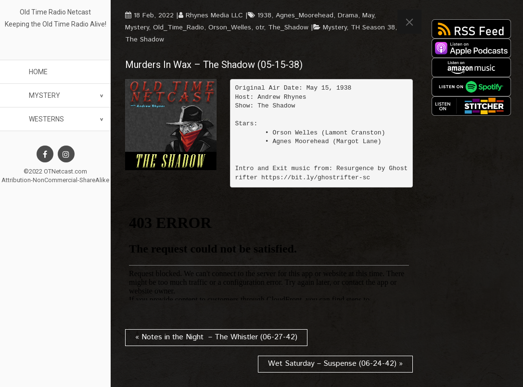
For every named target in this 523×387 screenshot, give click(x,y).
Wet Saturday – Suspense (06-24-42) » (335, 363)
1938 (264, 15)
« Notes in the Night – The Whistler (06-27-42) (216, 337)
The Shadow (144, 39)
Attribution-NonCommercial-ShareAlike (55, 180)
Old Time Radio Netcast (55, 12)
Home (38, 72)
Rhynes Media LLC (214, 15)
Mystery (44, 95)
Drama (348, 15)
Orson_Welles (229, 27)
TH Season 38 (373, 27)
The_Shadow (288, 27)
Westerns (46, 119)
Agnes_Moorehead (304, 15)
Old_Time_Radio (178, 27)
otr (259, 27)
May (368, 15)
